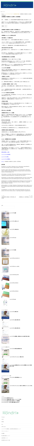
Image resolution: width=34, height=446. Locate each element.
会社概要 (3, 433)
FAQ (2, 424)
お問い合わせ (4, 426)
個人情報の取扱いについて (6, 435)
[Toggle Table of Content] (5, 26)
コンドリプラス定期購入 (6, 159)
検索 (2, 205)
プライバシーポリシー (5, 431)
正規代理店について (5, 437)
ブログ (3, 419)
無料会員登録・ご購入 (5, 152)
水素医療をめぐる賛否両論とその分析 (25, 196)
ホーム (3, 161)
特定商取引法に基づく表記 (6, 440)
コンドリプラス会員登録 (6, 154)
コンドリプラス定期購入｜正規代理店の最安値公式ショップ (11, 428)
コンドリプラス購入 (5, 156)
